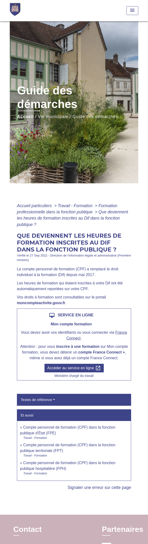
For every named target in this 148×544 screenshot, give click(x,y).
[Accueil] (27, 11)
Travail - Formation (76, 205)
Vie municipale (53, 116)
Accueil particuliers (35, 205)
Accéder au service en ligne (74, 368)
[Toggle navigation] (132, 10)
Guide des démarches (95, 116)
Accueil (25, 116)
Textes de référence (36, 400)
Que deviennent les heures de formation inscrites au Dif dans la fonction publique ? (72, 218)
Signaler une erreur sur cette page (99, 487)
